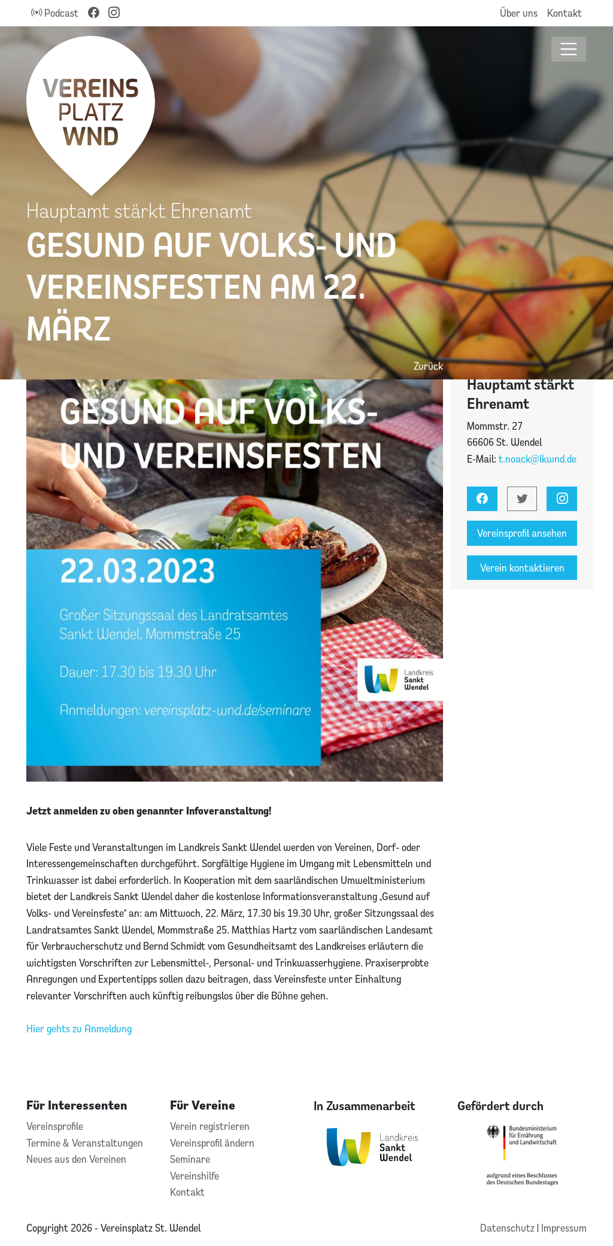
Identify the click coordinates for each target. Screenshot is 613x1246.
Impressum (564, 1228)
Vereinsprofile (54, 1126)
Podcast (54, 13)
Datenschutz (508, 1228)
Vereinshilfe (194, 1176)
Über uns (519, 13)
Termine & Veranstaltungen (84, 1143)
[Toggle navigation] (569, 49)
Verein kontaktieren (522, 568)
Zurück (428, 366)
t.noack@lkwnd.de (537, 459)
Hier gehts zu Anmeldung (79, 1028)
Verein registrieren (210, 1126)
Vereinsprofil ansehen (522, 533)
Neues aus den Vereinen (76, 1159)
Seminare (190, 1159)
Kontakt (564, 13)
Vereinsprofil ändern (212, 1143)
